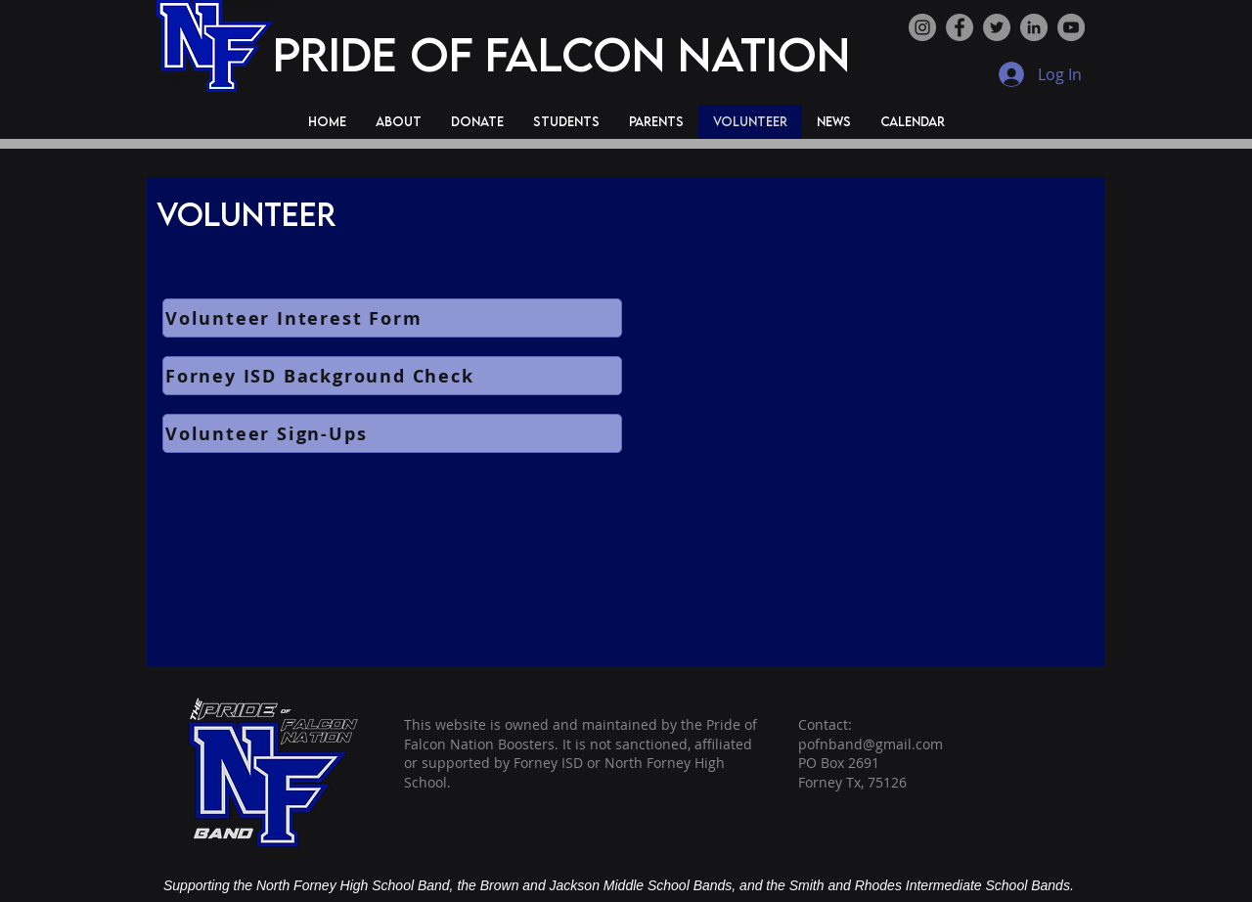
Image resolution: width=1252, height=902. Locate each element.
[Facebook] (959, 27)
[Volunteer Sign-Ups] (392, 433)
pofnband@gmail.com (870, 744)
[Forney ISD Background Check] (392, 375)
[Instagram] (922, 27)
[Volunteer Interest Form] (392, 318)
